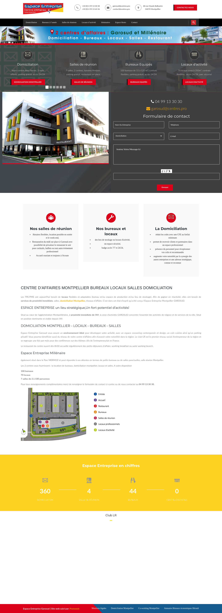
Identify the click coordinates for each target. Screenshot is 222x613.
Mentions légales (99, 608)
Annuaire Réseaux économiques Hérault (181, 608)
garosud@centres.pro (121, 6)
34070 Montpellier (152, 9)
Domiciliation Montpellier (27, 82)
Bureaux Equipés (138, 82)
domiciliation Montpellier (72, 300)
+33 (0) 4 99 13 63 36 (91, 9)
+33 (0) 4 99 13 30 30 (91, 6)
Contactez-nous (185, 7)
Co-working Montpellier (148, 608)
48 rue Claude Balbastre (153, 6)
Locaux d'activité (194, 82)
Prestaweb (75, 608)
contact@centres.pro (121, 9)
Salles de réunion (83, 82)
